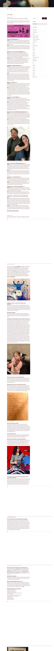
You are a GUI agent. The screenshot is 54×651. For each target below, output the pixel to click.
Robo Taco (18, 512)
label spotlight (34, 57)
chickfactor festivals (35, 32)
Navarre (17, 515)
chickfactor (13, 3)
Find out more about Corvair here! (13, 207)
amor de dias (34, 27)
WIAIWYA (16, 242)
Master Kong (9, 514)
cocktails (34, 39)
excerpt (34, 49)
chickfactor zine (35, 37)
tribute (33, 72)
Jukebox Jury (34, 55)
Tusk (15, 514)
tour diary (34, 67)
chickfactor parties (35, 34)
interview (34, 52)
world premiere (35, 73)
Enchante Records (35, 42)
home (8, 5)
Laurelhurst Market (15, 516)
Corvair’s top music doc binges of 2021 (17, 15)
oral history (34, 62)
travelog (34, 70)
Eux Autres (14, 245)
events (34, 47)
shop (11, 5)
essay (33, 44)
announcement (35, 29)
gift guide (34, 50)
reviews (34, 65)
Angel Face (24, 515)
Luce (20, 515)
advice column (35, 26)
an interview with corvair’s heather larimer (18, 213)
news (33, 60)
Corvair (18, 241)
